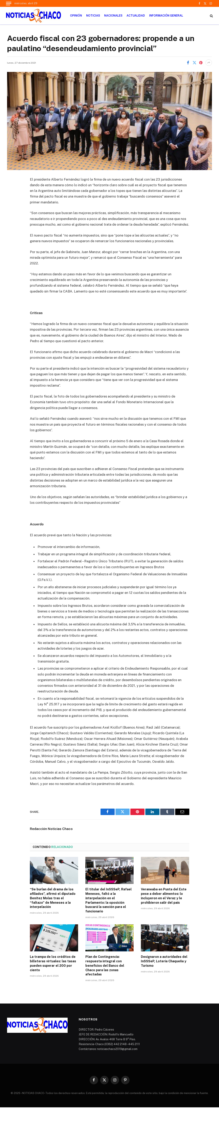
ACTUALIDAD (136, 15)
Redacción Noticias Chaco (51, 829)
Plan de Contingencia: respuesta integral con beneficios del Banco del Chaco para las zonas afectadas (104, 965)
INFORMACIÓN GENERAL (166, 15)
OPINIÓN (76, 15)
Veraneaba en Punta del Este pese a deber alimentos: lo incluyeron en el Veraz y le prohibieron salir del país (164, 895)
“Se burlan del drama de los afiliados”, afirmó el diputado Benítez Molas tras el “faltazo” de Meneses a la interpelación (52, 898)
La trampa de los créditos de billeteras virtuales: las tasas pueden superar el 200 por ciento (53, 963)
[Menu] (8, 3)
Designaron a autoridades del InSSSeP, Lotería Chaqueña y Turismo (164, 961)
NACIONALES (113, 15)
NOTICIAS (93, 15)
